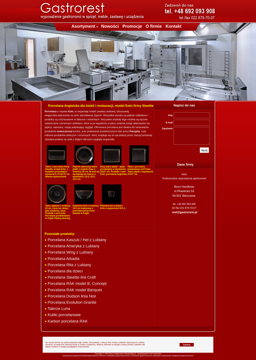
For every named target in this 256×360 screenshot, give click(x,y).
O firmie (154, 26)
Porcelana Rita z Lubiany (68, 265)
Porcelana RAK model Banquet (73, 290)
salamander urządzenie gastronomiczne (177, 356)
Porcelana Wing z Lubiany (69, 252)
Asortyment (84, 26)
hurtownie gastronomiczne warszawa (146, 356)
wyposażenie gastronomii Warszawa (77, 356)
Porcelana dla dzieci (64, 271)
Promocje (132, 26)
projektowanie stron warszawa (149, 354)
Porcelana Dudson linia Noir (70, 296)
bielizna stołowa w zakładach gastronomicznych (111, 356)
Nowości (110, 26)
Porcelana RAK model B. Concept (76, 283)
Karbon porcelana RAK (66, 321)
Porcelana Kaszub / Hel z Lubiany (75, 240)
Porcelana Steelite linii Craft (70, 277)
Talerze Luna (57, 308)
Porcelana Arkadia (62, 258)
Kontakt (173, 26)
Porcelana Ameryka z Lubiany (72, 246)
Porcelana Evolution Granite (70, 302)
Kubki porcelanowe (63, 315)
